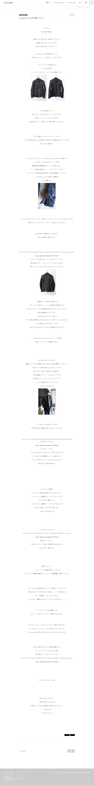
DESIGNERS (87, 772)
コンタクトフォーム (47, 713)
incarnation (88, 7)
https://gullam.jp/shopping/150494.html (47, 662)
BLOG (80, 2)
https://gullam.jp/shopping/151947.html (47, 256)
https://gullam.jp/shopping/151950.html (47, 445)
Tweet (72, 735)
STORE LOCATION (59, 2)
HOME (78, 7)
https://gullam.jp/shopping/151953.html (47, 537)
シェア (67, 735)
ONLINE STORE (71, 2)
